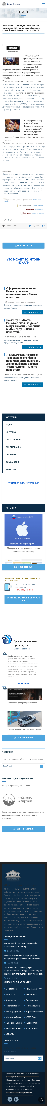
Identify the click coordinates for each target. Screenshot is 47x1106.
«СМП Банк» (31, 1017)
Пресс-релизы (13, 440)
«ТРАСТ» (10, 1034)
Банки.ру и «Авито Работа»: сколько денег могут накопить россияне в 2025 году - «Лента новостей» (23, 326)
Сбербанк (11, 455)
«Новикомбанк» (13, 1017)
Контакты (10, 994)
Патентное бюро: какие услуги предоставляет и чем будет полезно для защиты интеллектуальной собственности (23, 970)
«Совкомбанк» (33, 1028)
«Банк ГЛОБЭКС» (14, 1028)
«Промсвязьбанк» (34, 1011)
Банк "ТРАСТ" (12, 470)
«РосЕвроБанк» (33, 1006)
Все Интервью (23, 567)
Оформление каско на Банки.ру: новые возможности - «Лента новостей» (21, 293)
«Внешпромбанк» (14, 1023)
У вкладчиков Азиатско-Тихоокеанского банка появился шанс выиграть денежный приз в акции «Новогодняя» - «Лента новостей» (23, 362)
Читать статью (32, 312)
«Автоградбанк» (13, 1011)
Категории (11, 417)
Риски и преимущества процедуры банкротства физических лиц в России (22, 957)
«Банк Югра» (32, 1023)
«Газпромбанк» (13, 1006)
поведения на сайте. (38, 213)
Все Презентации (23, 829)
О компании (11, 989)
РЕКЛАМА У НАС (34, 989)
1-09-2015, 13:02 (11, 225)
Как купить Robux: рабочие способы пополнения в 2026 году (20, 945)
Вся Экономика (23, 738)
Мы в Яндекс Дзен (25, 590)
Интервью (11, 432)
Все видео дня (14, 447)
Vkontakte (10, 1099)
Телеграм (16, 1099)
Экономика (31, 994)
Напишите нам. (39, 210)
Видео (9, 425)
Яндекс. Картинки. (38, 206)
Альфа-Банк (12, 462)
